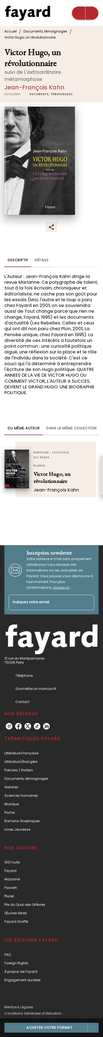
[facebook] (18, 726)
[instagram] (9, 726)
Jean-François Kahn (34, 87)
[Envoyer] (87, 602)
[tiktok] (37, 726)
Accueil (10, 31)
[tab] (17, 260)
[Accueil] (27, 13)
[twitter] (27, 726)
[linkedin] (46, 726)
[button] (51, 94)
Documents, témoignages (45, 31)
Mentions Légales (18, 1007)
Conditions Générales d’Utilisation (33, 1013)
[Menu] (85, 13)
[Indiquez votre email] (44, 602)
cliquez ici (61, 587)
